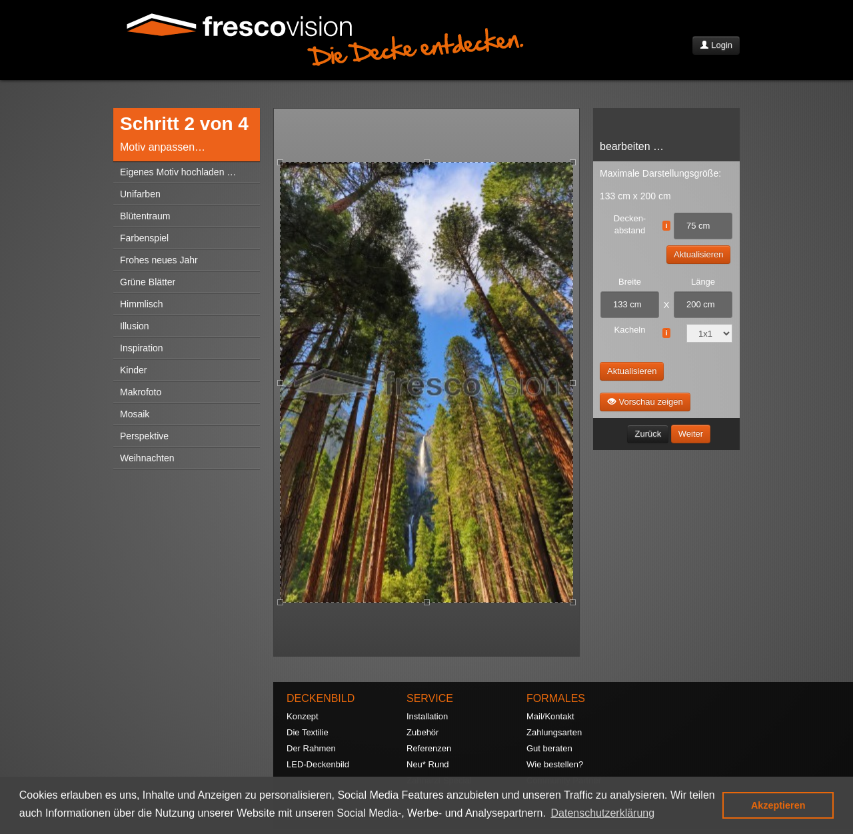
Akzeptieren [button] (778, 805)
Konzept (303, 716)
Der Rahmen (311, 748)
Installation (427, 716)
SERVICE (430, 698)
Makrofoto (140, 392)
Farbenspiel (144, 238)
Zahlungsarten (554, 732)
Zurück (647, 434)
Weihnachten (147, 458)
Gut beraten (549, 748)
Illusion (134, 326)
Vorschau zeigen (645, 401)
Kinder (133, 370)
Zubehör (422, 732)
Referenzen (429, 748)
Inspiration (141, 348)
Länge (703, 282)
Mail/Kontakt (550, 716)
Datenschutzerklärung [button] (603, 813)
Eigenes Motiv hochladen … (178, 172)
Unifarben (140, 194)
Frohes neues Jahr (159, 260)
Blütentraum (145, 216)
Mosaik (134, 414)
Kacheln (630, 330)
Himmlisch (141, 304)
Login (716, 45)
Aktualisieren (698, 254)
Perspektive (144, 436)
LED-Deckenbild (318, 764)
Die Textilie (308, 732)
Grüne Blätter (147, 282)
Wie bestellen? (554, 764)
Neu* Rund (428, 764)
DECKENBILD (321, 698)
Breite (629, 282)
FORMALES (555, 698)
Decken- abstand (630, 224)
